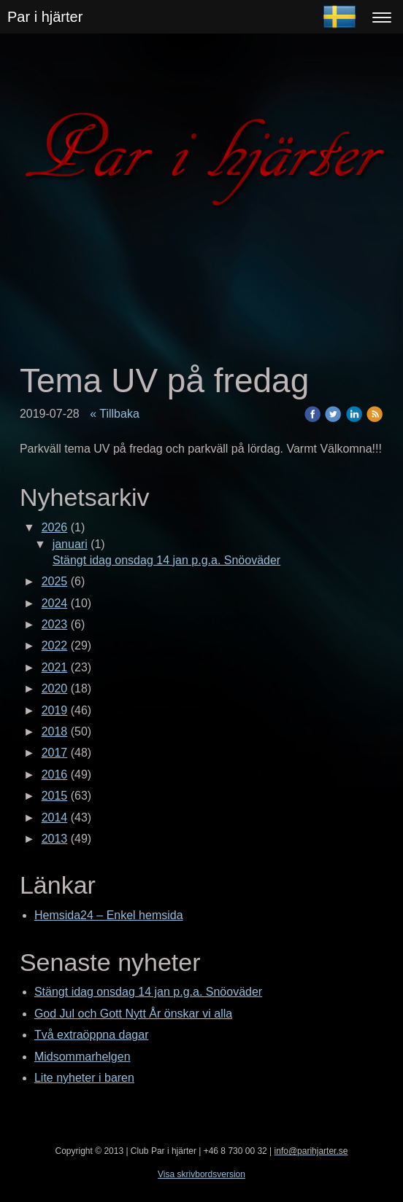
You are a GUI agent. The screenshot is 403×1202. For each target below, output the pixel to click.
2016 (55, 774)
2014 (55, 817)
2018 (55, 731)
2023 (55, 624)
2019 (55, 710)
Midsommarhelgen (82, 1056)
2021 (55, 667)
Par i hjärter (44, 17)
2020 (55, 688)
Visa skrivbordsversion (201, 1174)
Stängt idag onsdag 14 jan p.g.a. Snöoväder (166, 560)
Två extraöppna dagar (91, 1035)
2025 (55, 581)
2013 (55, 838)
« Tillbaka (114, 413)
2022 (55, 645)
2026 (55, 527)
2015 (55, 795)
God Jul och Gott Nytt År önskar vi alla (133, 1013)
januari (70, 544)
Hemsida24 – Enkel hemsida (108, 915)
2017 (55, 752)
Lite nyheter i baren (84, 1078)
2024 (55, 603)
